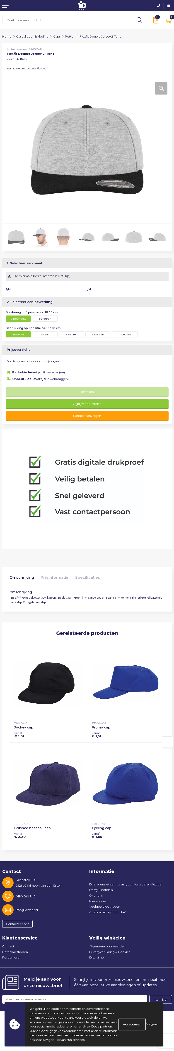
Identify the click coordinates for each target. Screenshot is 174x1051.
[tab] (22, 578)
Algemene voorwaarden (107, 946)
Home (7, 36)
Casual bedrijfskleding (32, 36)
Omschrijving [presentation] (22, 577)
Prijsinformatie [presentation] (54, 577)
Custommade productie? (108, 912)
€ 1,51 (96, 734)
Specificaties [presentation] (87, 577)
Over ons (96, 895)
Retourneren (11, 957)
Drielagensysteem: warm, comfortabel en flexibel (125, 884)
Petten (70, 36)
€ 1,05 (97, 835)
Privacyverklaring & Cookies (109, 952)
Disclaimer (97, 957)
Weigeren (152, 1024)
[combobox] (67, 20)
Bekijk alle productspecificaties (27, 68)
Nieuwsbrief (98, 901)
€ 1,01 (19, 734)
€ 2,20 (20, 835)
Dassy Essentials (101, 890)
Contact (8, 946)
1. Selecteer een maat (24, 263)
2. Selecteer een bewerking (30, 302)
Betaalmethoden (15, 952)
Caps (56, 36)
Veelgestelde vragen (104, 906)
